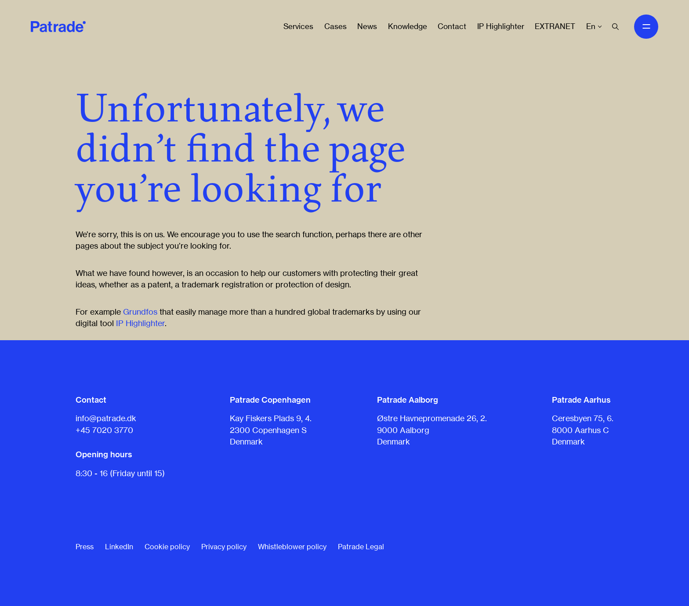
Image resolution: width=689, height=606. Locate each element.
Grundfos (140, 311)
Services (298, 26)
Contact (452, 26)
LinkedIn (119, 546)
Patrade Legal (361, 546)
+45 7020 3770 (104, 430)
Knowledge (407, 26)
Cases (335, 26)
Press (85, 546)
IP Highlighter (500, 26)
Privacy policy (224, 546)
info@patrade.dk (106, 418)
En (590, 26)
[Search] (615, 26)
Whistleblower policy (292, 546)
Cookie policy (167, 546)
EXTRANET (555, 26)
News (367, 26)
